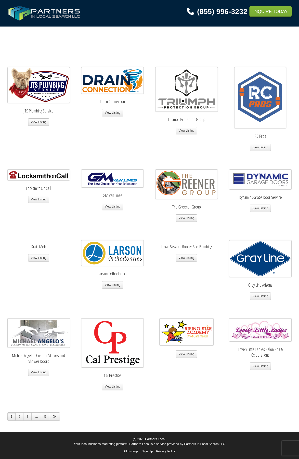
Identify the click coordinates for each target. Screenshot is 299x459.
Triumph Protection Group (186, 119)
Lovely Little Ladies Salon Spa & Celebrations (260, 352)
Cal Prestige (112, 375)
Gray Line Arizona (260, 285)
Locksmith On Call (38, 188)
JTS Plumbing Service (38, 111)
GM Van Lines (112, 195)
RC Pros (260, 136)
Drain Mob (38, 247)
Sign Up (147, 451)
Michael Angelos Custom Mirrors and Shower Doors (38, 358)
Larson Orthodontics (112, 274)
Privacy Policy (166, 451)
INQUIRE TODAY (270, 11)
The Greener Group (186, 207)
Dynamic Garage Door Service (260, 197)
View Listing (39, 122)
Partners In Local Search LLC (204, 444)
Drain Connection (112, 101)
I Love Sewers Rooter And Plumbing (186, 247)
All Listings (130, 451)
